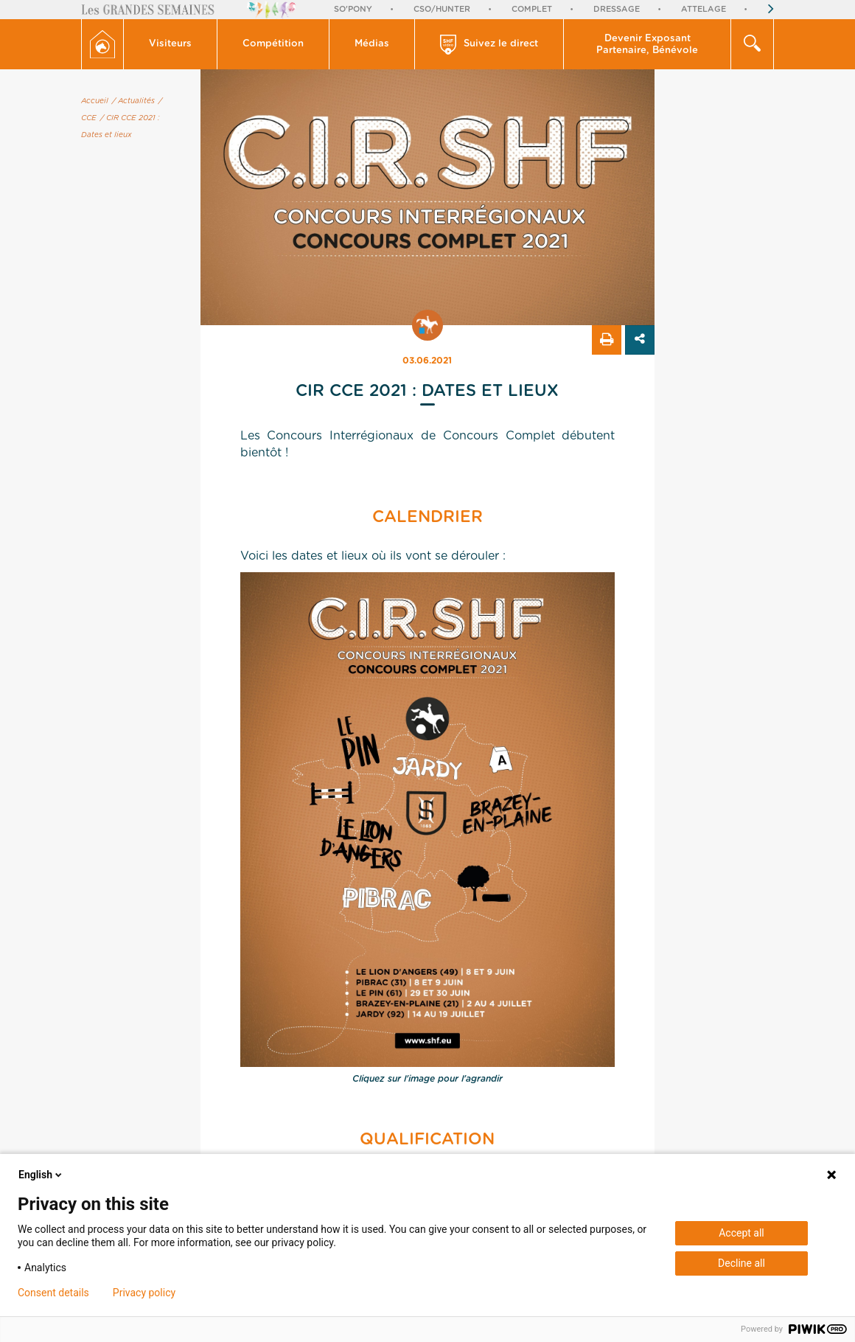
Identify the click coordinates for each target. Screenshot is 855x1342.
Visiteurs (170, 44)
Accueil (94, 101)
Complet (532, 9)
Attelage (703, 9)
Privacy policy (144, 1292)
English (41, 1175)
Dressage (616, 9)
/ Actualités (133, 101)
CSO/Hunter (441, 9)
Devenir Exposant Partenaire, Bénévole (647, 44)
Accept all (741, 1233)
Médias (372, 44)
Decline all (741, 1263)
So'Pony (353, 9)
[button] (170, 44)
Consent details (53, 1292)
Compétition (273, 44)
